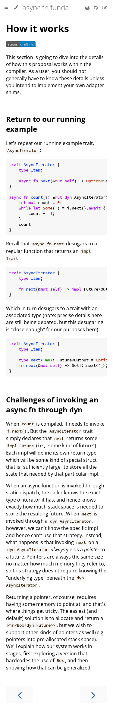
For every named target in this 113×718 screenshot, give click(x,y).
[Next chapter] (93, 694)
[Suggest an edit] (104, 7)
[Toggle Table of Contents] (6, 7)
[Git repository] (96, 7)
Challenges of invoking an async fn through (52, 404)
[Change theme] (16, 7)
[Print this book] (87, 7)
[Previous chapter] (19, 694)
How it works (37, 28)
